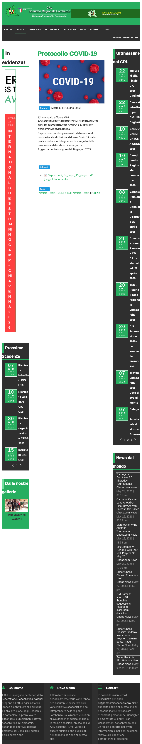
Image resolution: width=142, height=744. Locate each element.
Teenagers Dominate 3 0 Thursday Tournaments (124, 479)
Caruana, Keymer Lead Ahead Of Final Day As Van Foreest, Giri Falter (127, 504)
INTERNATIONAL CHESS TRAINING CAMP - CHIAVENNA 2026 (10, 229)
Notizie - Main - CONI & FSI (55, 193)
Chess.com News (126, 487)
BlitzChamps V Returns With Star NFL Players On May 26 (127, 551)
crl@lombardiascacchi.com (114, 703)
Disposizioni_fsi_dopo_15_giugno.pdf (70, 175)
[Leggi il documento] (56, 179)
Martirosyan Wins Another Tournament (126, 528)
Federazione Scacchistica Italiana (22, 699)
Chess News (123, 581)
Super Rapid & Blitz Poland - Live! (127, 659)
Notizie (96, 193)
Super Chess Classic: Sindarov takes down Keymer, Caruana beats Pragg (126, 635)
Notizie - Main (81, 193)
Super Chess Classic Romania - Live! (127, 575)
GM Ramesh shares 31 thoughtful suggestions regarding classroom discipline (123, 604)
